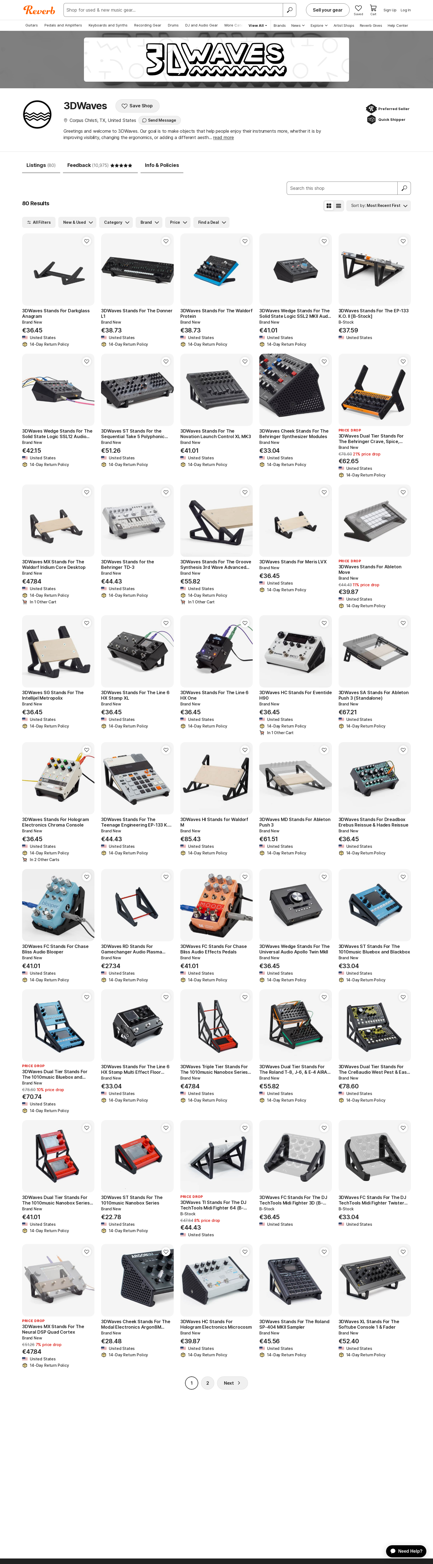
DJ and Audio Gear (201, 25)
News (298, 25)
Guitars (31, 25)
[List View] (338, 205)
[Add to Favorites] (86, 241)
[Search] (289, 10)
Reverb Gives (371, 25)
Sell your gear (328, 10)
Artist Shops (344, 25)
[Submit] (404, 188)
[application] (403, 1551)
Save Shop (137, 106)
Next (232, 1383)
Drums (173, 25)
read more (223, 137)
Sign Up (390, 10)
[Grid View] (328, 205)
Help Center (398, 25)
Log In (406, 10)
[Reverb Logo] (39, 10)
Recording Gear (147, 25)
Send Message (159, 120)
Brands (280, 25)
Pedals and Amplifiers (63, 25)
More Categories (239, 25)
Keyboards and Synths (108, 25)
